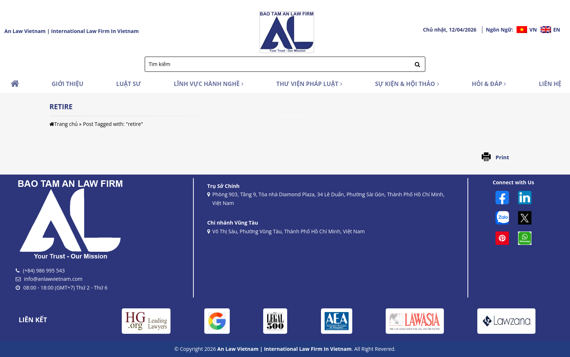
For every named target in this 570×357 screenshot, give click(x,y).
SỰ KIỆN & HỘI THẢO (407, 84)
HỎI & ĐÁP (489, 84)
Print (502, 157)
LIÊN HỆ (550, 84)
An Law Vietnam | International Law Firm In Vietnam (71, 31)
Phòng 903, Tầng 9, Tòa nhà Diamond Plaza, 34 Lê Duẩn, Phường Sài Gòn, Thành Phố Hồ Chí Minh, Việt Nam (326, 199)
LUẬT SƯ (128, 84)
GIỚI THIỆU (67, 84)
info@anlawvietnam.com (53, 278)
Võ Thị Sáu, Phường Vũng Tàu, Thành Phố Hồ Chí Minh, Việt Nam (286, 232)
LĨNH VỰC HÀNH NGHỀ (209, 84)
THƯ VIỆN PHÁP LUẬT (309, 84)
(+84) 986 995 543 (44, 270)
